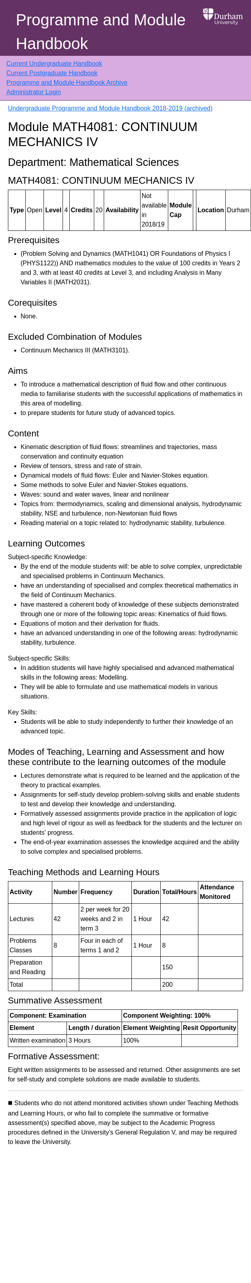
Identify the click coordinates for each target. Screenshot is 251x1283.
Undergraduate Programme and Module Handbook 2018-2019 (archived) (110, 108)
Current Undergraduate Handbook (54, 63)
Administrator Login (33, 92)
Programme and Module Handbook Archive (66, 82)
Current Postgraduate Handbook (51, 73)
